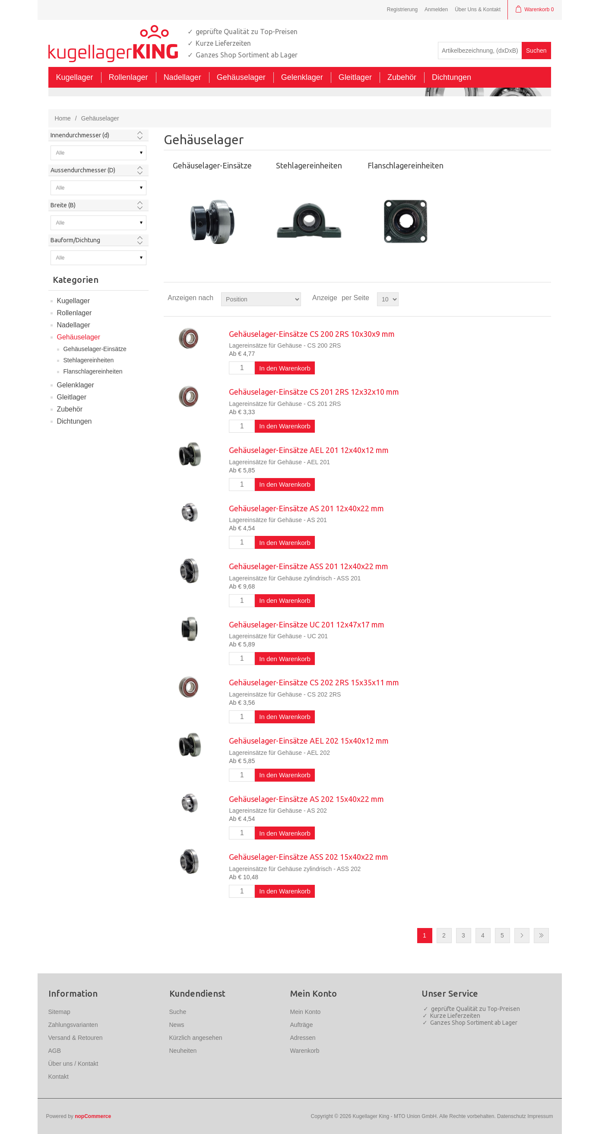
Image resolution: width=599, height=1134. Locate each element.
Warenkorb (305, 1050)
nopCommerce (93, 1116)
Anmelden (436, 9)
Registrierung (402, 9)
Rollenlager (74, 313)
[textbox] (480, 50)
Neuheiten (183, 1050)
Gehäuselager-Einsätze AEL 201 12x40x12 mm (309, 450)
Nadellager (73, 325)
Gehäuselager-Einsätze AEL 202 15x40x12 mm (309, 740)
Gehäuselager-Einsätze (95, 348)
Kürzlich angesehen (195, 1037)
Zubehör (70, 409)
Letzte (541, 935)
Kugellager (73, 300)
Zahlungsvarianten (73, 1024)
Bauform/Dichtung (75, 240)
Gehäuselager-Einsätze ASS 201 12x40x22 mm (308, 566)
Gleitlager (71, 397)
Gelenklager (75, 385)
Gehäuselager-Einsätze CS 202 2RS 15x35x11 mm (314, 682)
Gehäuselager (79, 337)
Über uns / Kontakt (73, 1063)
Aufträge (301, 1024)
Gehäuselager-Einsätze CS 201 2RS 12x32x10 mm (314, 391)
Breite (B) (63, 205)
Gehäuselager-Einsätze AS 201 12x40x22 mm (306, 508)
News (176, 1024)
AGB (54, 1050)
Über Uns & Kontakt (478, 9)
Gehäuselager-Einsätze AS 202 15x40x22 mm (306, 799)
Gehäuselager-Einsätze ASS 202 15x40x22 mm (308, 856)
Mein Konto (305, 1011)
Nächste (521, 935)
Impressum (540, 1116)
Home (63, 118)
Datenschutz (511, 1116)
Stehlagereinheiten (88, 360)
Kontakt (58, 1076)
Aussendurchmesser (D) (83, 170)
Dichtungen (74, 421)
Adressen (303, 1037)
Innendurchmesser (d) (80, 135)
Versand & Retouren (75, 1037)
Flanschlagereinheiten (93, 371)
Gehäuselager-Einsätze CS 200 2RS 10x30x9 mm (312, 333)
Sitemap (59, 1011)
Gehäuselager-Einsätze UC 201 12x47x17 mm (306, 624)
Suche (178, 1011)
